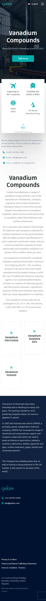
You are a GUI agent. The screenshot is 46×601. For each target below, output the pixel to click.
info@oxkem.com (10, 503)
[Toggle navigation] (42, 4)
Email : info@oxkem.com (15, 157)
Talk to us (23, 58)
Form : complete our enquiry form (19, 163)
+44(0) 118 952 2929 (13, 152)
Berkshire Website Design (10, 588)
